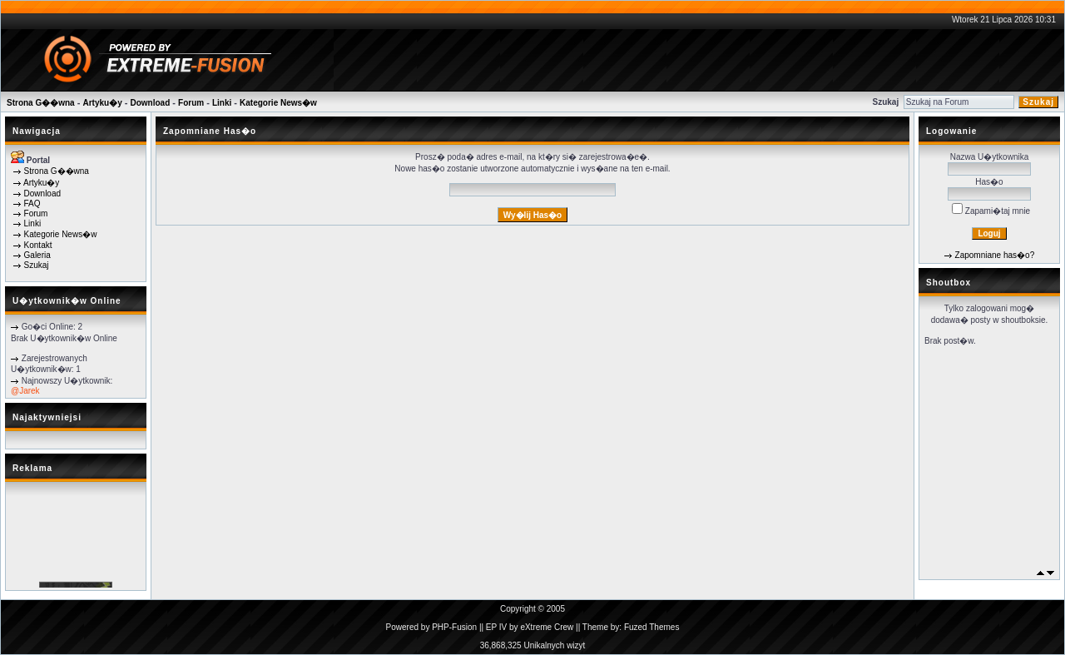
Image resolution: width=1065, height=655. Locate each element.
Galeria (37, 255)
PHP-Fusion (454, 627)
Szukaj (36, 265)
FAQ (32, 203)
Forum (191, 102)
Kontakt (38, 245)
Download (151, 102)
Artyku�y (101, 102)
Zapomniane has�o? (995, 255)
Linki (221, 102)
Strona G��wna (41, 102)
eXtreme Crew (546, 627)
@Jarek (25, 390)
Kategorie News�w (278, 102)
